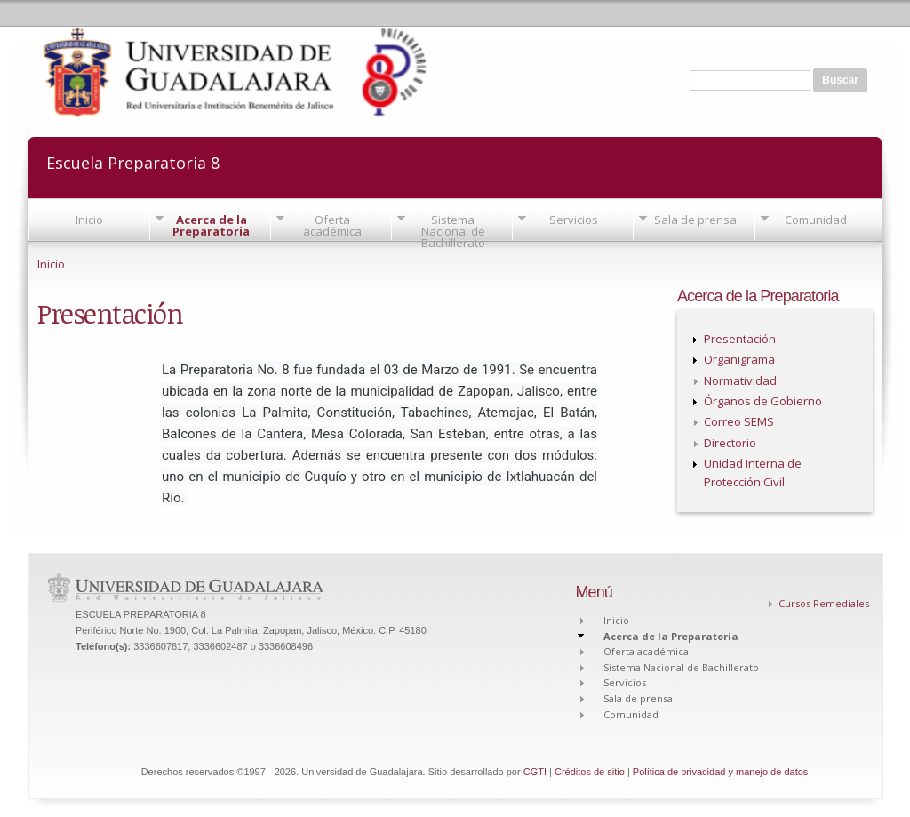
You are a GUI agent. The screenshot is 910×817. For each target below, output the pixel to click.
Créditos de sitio (590, 771)
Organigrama (739, 359)
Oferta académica (332, 225)
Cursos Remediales (823, 603)
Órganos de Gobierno (763, 401)
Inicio (89, 220)
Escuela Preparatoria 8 (133, 161)
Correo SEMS (739, 421)
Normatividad (740, 380)
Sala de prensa (695, 220)
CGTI (535, 771)
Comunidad (816, 220)
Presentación (740, 339)
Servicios (573, 220)
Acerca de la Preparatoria (211, 225)
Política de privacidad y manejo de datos (721, 771)
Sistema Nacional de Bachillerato (453, 231)
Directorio (730, 443)
